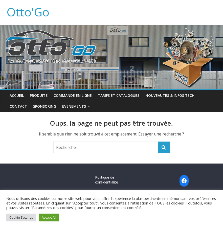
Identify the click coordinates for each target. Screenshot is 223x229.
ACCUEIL (17, 95)
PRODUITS (39, 95)
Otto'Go (28, 12)
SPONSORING (44, 106)
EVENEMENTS (74, 106)
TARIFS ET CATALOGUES (118, 95)
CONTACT (18, 106)
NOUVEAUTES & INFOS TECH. (170, 95)
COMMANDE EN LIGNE (73, 95)
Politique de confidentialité (106, 180)
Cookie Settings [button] (21, 217)
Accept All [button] (49, 217)
